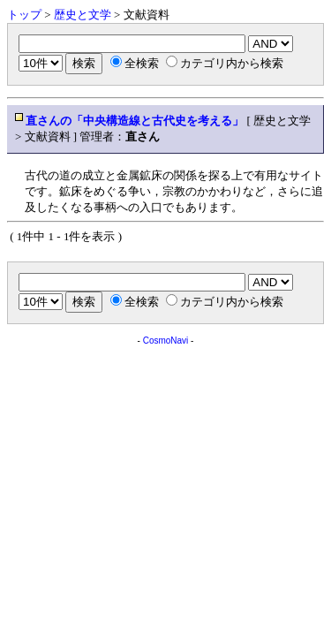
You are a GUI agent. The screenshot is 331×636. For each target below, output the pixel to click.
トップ (24, 14)
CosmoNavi (166, 340)
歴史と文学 (82, 14)
